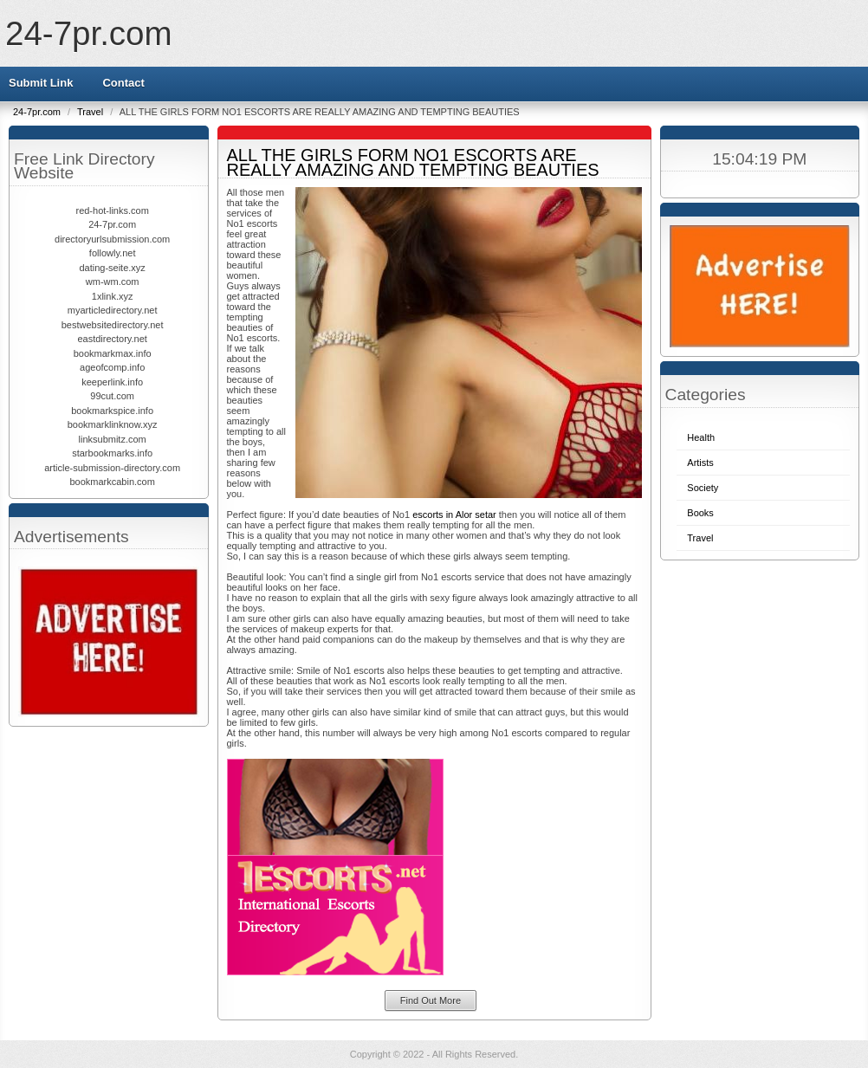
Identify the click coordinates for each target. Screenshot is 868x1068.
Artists (700, 462)
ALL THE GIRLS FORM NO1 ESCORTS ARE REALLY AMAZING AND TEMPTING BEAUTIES (413, 162)
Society (702, 487)
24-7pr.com (88, 33)
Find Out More (430, 1000)
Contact (123, 82)
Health (701, 437)
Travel (91, 112)
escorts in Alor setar (454, 514)
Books (700, 513)
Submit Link (41, 82)
